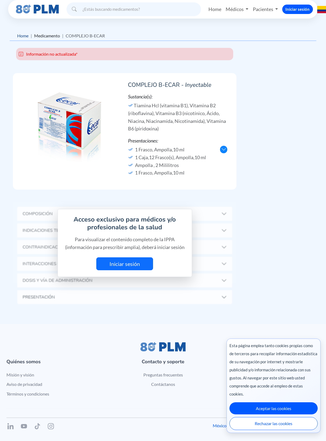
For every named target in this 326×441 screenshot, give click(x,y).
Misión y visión (20, 374)
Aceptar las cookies (273, 408)
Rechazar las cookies (273, 423)
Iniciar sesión (297, 9)
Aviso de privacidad (24, 384)
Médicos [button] (235, 9)
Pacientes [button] (263, 9)
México (219, 425)
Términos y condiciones (27, 393)
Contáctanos (163, 384)
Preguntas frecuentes (163, 374)
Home (214, 9)
